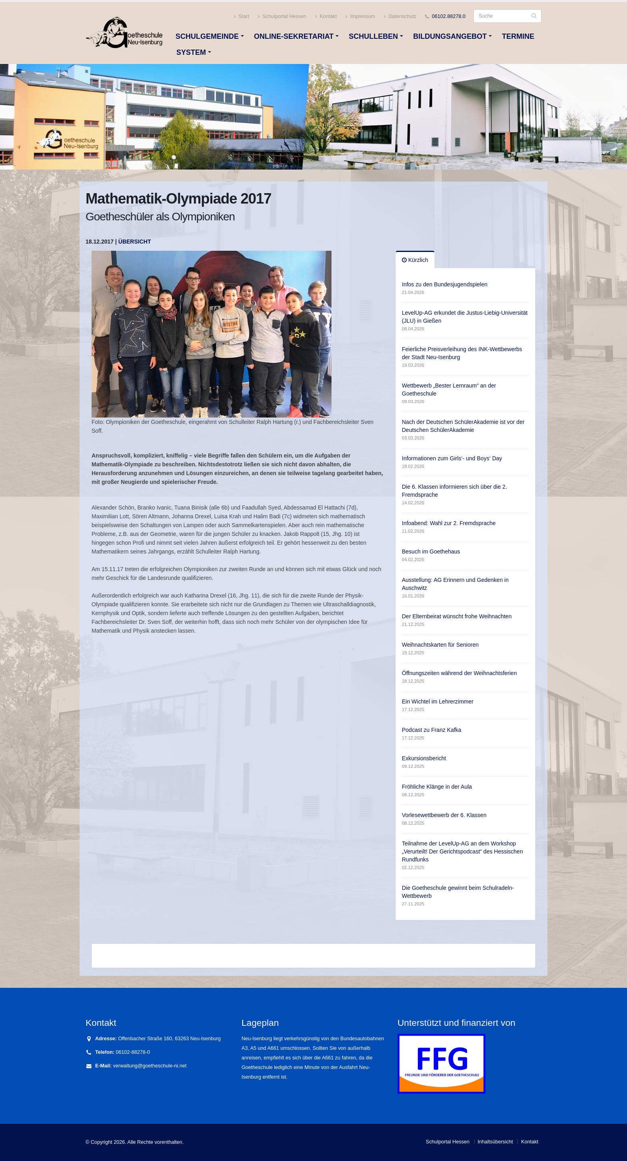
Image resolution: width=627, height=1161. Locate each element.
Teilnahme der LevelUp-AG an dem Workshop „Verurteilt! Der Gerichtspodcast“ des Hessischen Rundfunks (462, 851)
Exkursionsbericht (424, 758)
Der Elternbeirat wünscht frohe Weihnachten (456, 616)
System (191, 52)
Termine (518, 36)
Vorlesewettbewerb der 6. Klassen (444, 815)
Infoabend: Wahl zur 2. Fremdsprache (449, 523)
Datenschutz (400, 17)
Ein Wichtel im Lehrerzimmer (437, 701)
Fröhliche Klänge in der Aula (437, 786)
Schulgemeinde (207, 36)
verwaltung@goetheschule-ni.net (150, 1066)
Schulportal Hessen (282, 17)
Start (241, 17)
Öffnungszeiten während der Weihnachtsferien (459, 673)
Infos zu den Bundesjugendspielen (444, 284)
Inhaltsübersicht (495, 1142)
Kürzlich (415, 260)
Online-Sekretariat (293, 36)
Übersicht (134, 241)
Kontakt (326, 17)
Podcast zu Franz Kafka (431, 730)
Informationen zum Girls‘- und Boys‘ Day (452, 458)
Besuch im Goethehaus (431, 551)
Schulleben (373, 36)
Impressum (360, 17)
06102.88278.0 (448, 16)
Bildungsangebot (450, 36)
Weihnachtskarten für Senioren (440, 644)
